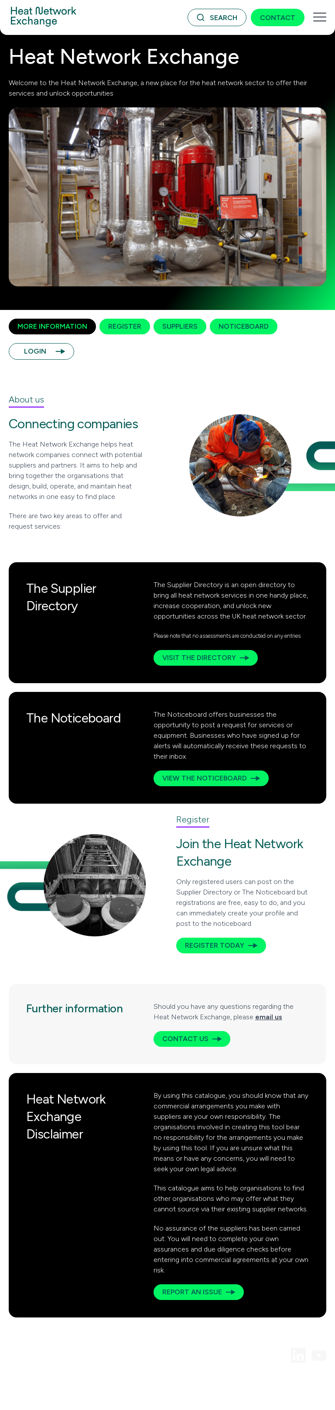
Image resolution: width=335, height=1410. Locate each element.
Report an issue (192, 1292)
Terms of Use (27, 1382)
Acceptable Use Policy (86, 1382)
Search (223, 18)
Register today (214, 945)
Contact (277, 18)
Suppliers (180, 326)
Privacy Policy (145, 1382)
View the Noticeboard (204, 778)
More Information (52, 326)
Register (124, 326)
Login (35, 351)
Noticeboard (244, 326)
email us (268, 1017)
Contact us (185, 1039)
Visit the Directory (199, 657)
